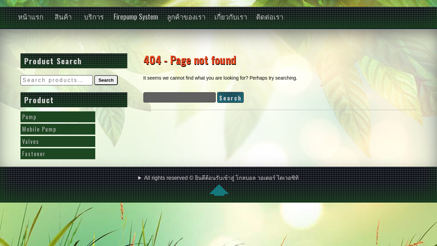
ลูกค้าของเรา (186, 16)
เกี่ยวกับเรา (230, 16)
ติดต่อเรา (269, 16)
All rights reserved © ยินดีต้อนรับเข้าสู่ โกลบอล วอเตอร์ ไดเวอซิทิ (221, 185)
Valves (30, 141)
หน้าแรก (30, 16)
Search (105, 80)
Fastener (34, 154)
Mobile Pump (39, 129)
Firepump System (136, 16)
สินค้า (63, 16)
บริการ (94, 16)
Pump (29, 117)
